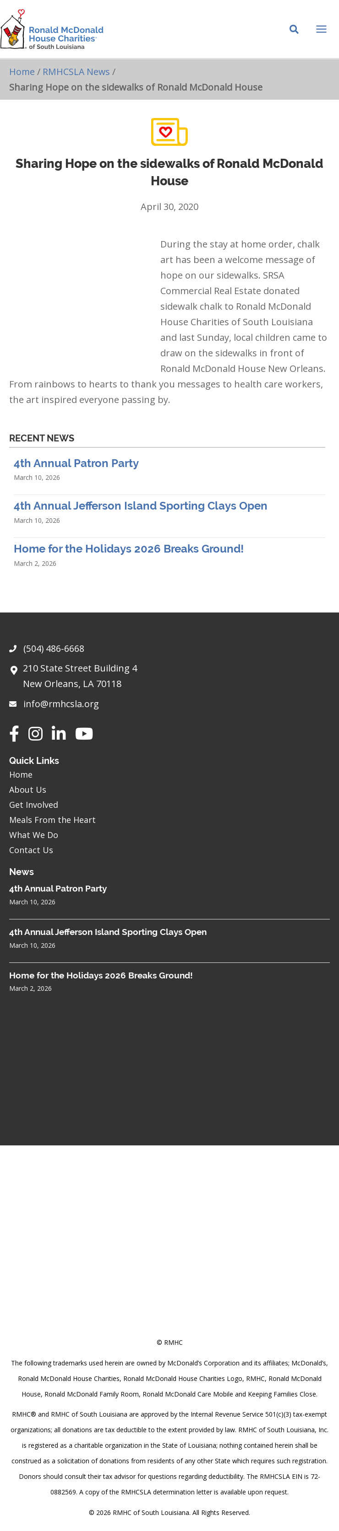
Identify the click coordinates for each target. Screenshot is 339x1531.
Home (22, 76)
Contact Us (31, 849)
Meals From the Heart (52, 819)
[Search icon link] (294, 32)
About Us (27, 789)
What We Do (33, 834)
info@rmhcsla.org (62, 704)
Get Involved (33, 804)
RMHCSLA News (77, 76)
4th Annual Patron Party (76, 467)
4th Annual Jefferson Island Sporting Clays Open (141, 510)
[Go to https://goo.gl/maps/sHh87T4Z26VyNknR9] (169, 678)
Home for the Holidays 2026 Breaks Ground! (129, 553)
